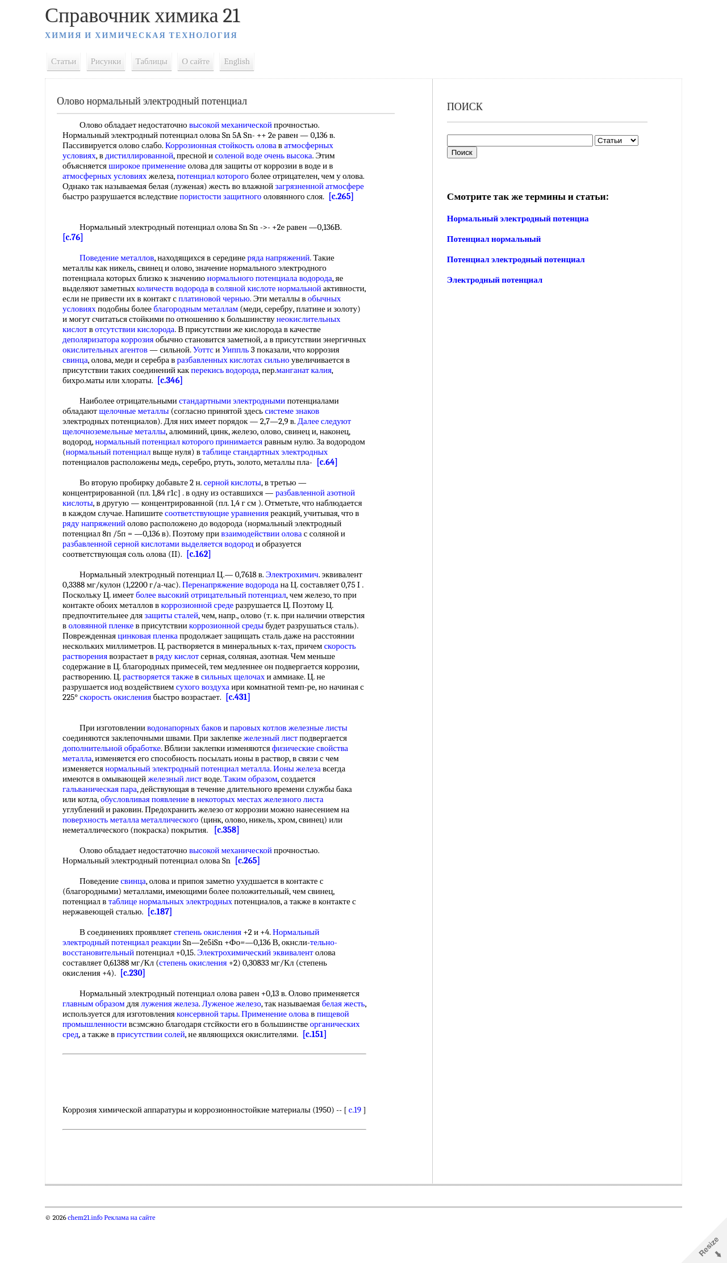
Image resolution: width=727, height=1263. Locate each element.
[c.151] (81, 1065)
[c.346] (249, 390)
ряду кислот (261, 677)
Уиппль (286, 360)
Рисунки (112, 61)
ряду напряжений (157, 544)
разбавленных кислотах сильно (274, 370)
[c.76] (79, 247)
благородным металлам (237, 319)
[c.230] (138, 993)
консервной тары (238, 1034)
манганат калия (110, 390)
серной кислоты (238, 503)
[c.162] (205, 574)
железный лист (277, 758)
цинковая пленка (227, 656)
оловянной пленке (177, 646)
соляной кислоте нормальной (274, 298)
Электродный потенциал (493, 280)
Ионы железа (303, 789)
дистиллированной (145, 155)
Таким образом (256, 799)
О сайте (202, 61)
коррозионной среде (272, 625)
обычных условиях (103, 319)
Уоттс (254, 360)
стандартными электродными (238, 411)
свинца (115, 370)
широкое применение (153, 166)
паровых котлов (264, 748)
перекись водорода (291, 380)
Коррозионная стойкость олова (227, 145)
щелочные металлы (140, 421)
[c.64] (99, 482)
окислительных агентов (156, 360)
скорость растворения (151, 677)
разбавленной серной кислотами (165, 564)
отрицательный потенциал (310, 615)
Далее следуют (330, 431)
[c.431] (323, 717)
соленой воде (244, 155)
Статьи (69, 61)
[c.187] (165, 932)
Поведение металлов (123, 268)
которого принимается (228, 452)
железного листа (299, 820)
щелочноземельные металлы (120, 442)
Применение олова (306, 1034)
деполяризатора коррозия (147, 350)
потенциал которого (218, 176)
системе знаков (298, 421)
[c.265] (103, 207)
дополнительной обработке (118, 768)
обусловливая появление (151, 820)
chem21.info (91, 1258)
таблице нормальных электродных (177, 922)
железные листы (324, 748)
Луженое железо (238, 1024)
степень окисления (214, 952)
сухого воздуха (262, 707)
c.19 (75, 1150)
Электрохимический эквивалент (261, 973)
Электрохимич (298, 595)
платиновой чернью (264, 309)
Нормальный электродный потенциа (517, 218)
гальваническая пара (106, 809)
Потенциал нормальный (493, 239)
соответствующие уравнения (271, 533)
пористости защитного (267, 196)
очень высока (294, 155)
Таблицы (158, 61)
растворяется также (250, 697)
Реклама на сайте (134, 1258)
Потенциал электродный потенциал (515, 259)
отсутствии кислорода (206, 339)
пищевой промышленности (118, 1044)
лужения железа (176, 1024)
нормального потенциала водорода (275, 288)
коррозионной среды (302, 646)
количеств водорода (179, 298)
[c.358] (233, 850)
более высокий (234, 615)
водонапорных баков (190, 748)
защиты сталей (220, 636)
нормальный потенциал (143, 452)
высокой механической (236, 125)
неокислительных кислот (114, 339)
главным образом (100, 1024)
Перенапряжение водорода (279, 605)
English (243, 61)
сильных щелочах (325, 697)
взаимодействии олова (316, 554)
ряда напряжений (284, 268)
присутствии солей (209, 1055)
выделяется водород (261, 564)
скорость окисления (200, 717)
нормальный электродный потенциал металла (193, 789)
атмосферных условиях (111, 176)
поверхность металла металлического (136, 840)
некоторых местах (235, 820)
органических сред (102, 1055)
